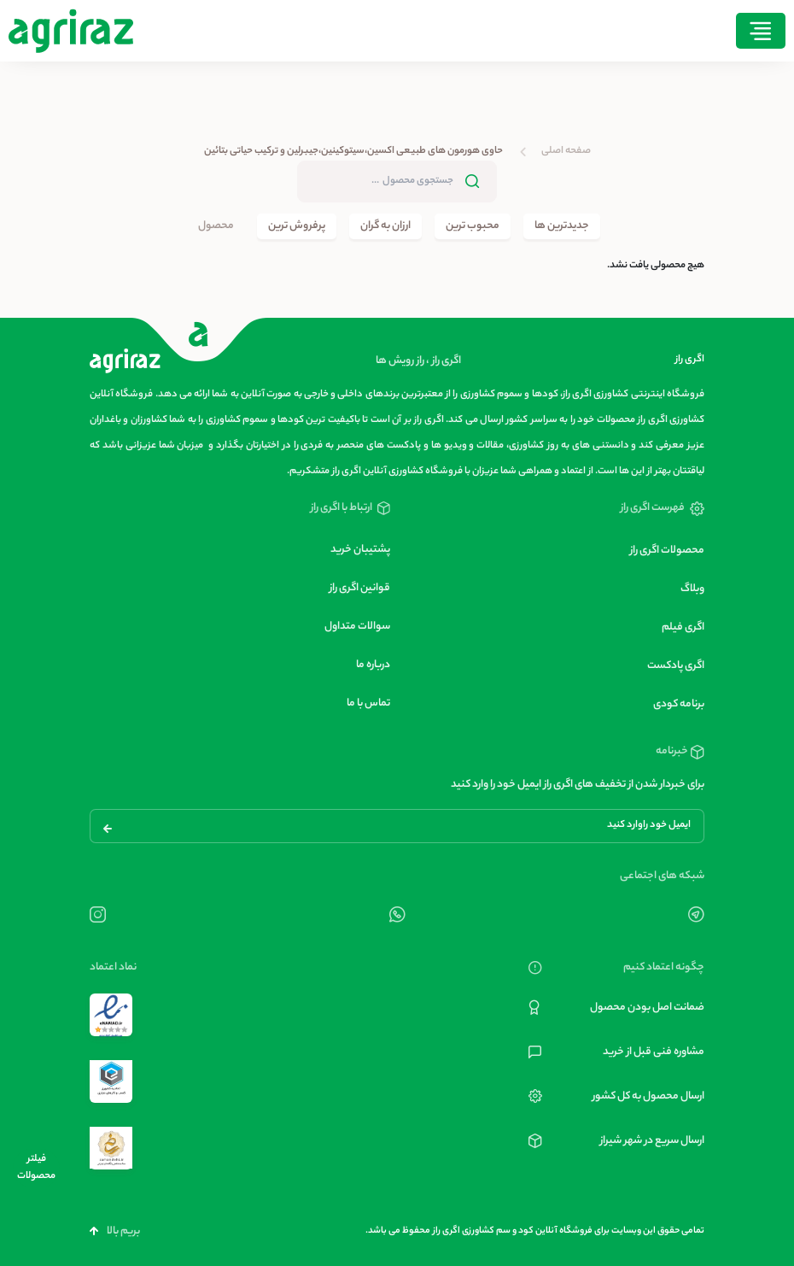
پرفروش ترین (296, 226)
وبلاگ (692, 589)
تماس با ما (368, 703)
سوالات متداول (357, 627)
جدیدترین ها (561, 226)
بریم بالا (115, 1231)
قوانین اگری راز (360, 588)
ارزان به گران (385, 226)
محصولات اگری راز (667, 551)
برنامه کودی (678, 704)
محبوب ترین (472, 226)
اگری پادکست (675, 666)
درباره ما (373, 665)
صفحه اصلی (566, 151)
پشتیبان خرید (360, 550)
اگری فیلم (683, 627)
